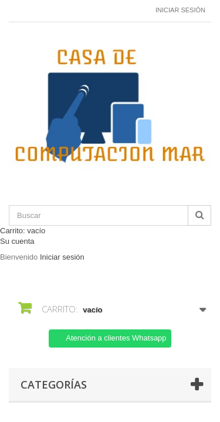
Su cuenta (17, 241)
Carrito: (22, 230)
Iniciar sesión (180, 9)
